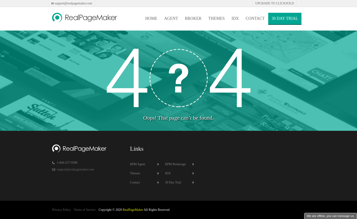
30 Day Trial (285, 18)
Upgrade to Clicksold (274, 3)
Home (151, 18)
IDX (235, 18)
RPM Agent (137, 164)
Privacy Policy (61, 209)
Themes (216, 18)
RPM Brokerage (175, 164)
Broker (193, 18)
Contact (255, 18)
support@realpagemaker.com (73, 3)
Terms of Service (84, 209)
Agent (171, 18)
